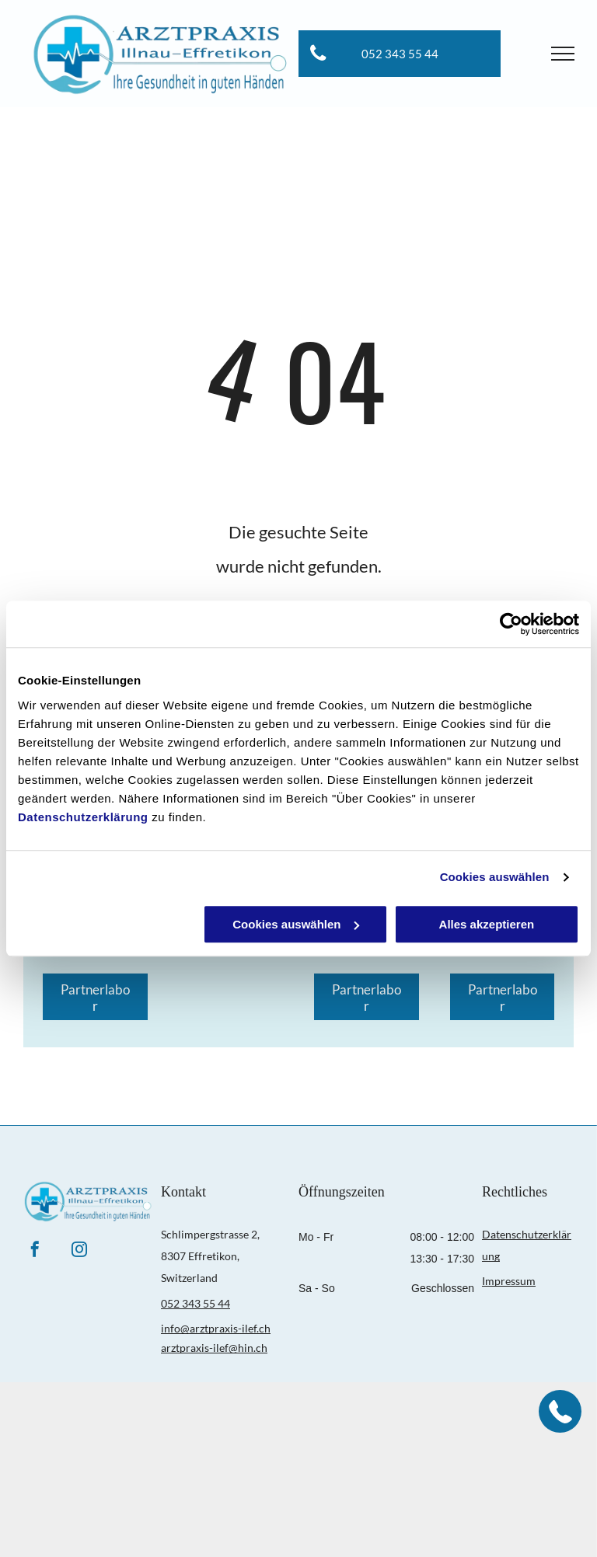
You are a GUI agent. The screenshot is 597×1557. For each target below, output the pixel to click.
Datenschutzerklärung (83, 817)
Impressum (509, 1280)
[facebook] (35, 1251)
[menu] (563, 53)
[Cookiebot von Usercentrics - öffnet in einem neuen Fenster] (511, 624)
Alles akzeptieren (487, 924)
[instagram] (79, 1251)
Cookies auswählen (495, 876)
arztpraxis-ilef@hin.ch (214, 1347)
